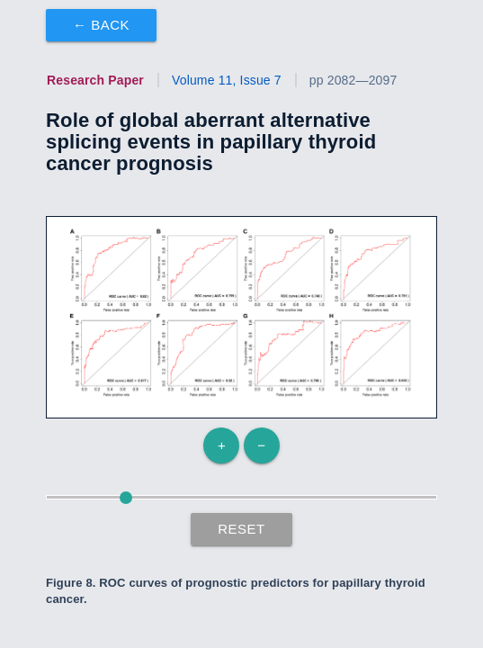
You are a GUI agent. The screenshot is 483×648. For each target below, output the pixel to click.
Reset (241, 528)
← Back (101, 24)
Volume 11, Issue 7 (227, 80)
